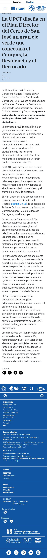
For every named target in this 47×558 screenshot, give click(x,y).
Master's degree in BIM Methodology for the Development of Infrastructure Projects (23, 460)
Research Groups (9, 475)
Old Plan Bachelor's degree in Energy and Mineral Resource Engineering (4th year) (20, 446)
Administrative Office (10, 410)
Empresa (4, 76)
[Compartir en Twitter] (10, 372)
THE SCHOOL (8, 402)
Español (17, 2)
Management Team (9, 404)
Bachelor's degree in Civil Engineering (16, 434)
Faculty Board (8, 407)
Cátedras (6, 478)
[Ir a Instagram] (23, 553)
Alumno (4, 80)
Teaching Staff (8, 418)
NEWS (5, 485)
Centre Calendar (9, 415)
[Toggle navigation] (5, 8)
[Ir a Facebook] (8, 553)
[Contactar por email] (11, 521)
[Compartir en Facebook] (15, 372)
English (30, 2)
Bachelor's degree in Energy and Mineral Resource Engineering (21, 438)
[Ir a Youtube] (30, 553)
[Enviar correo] (21, 372)
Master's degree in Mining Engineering (16, 456)
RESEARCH (7, 473)
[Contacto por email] (42, 396)
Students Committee (10, 412)
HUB (4, 425)
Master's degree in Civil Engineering (16, 453)
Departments (7, 420)
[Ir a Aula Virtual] (24, 389)
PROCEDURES (8, 487)
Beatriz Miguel (19, 203)
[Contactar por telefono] (5, 396)
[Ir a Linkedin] (38, 553)
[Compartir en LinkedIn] (4, 372)
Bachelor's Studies (10, 432)
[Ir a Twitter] (16, 553)
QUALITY (6, 490)
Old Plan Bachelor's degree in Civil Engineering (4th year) (23, 442)
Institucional (6, 78)
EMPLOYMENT (8, 492)
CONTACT (7, 499)
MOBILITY (7, 469)
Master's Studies (9, 451)
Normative (6, 423)
